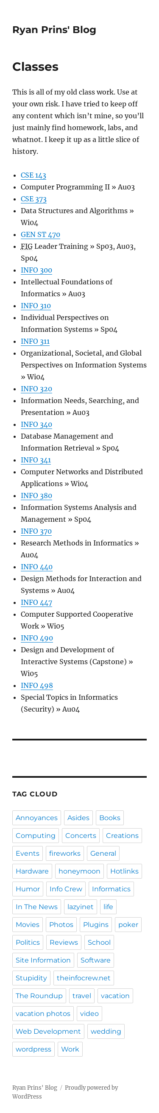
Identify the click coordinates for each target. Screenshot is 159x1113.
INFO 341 (36, 460)
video (89, 1014)
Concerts (80, 836)
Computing (36, 836)
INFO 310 (36, 305)
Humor (28, 889)
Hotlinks (124, 871)
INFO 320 (36, 388)
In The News (37, 907)
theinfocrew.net (84, 978)
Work (70, 1049)
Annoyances (37, 818)
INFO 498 (37, 685)
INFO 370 (36, 531)
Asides (78, 818)
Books (109, 818)
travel (82, 996)
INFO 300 (36, 270)
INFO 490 (37, 638)
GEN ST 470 (40, 234)
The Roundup (39, 996)
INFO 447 (36, 602)
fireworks (65, 853)
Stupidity (31, 978)
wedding (106, 1031)
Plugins (96, 925)
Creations (122, 836)
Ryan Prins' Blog (54, 30)
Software (96, 960)
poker (128, 925)
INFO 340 (36, 424)
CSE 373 (34, 199)
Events (27, 853)
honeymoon (79, 871)
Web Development (48, 1031)
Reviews (64, 942)
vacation (115, 996)
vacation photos (43, 1014)
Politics (28, 942)
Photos (61, 925)
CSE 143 (33, 175)
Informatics (111, 889)
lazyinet (80, 907)
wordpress (33, 1049)
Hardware (32, 871)
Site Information (43, 960)
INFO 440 (37, 566)
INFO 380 (36, 495)
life (108, 907)
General (103, 853)
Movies (27, 925)
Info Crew (66, 889)
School (99, 942)
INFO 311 (35, 341)
